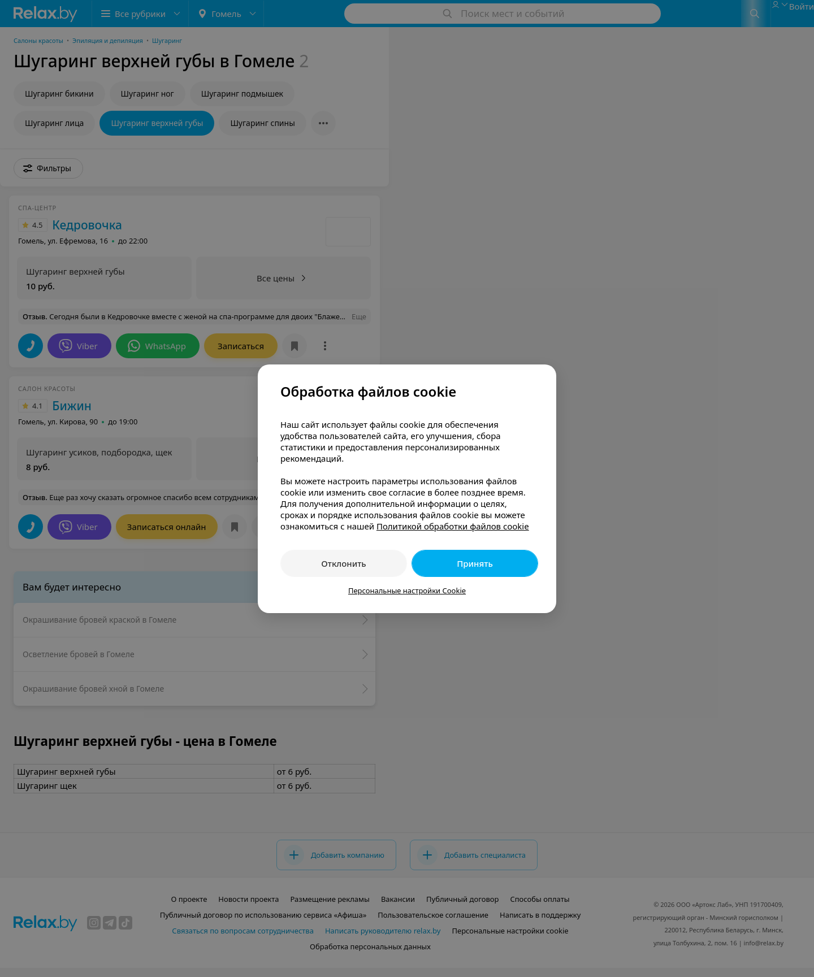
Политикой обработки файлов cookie (452, 526)
